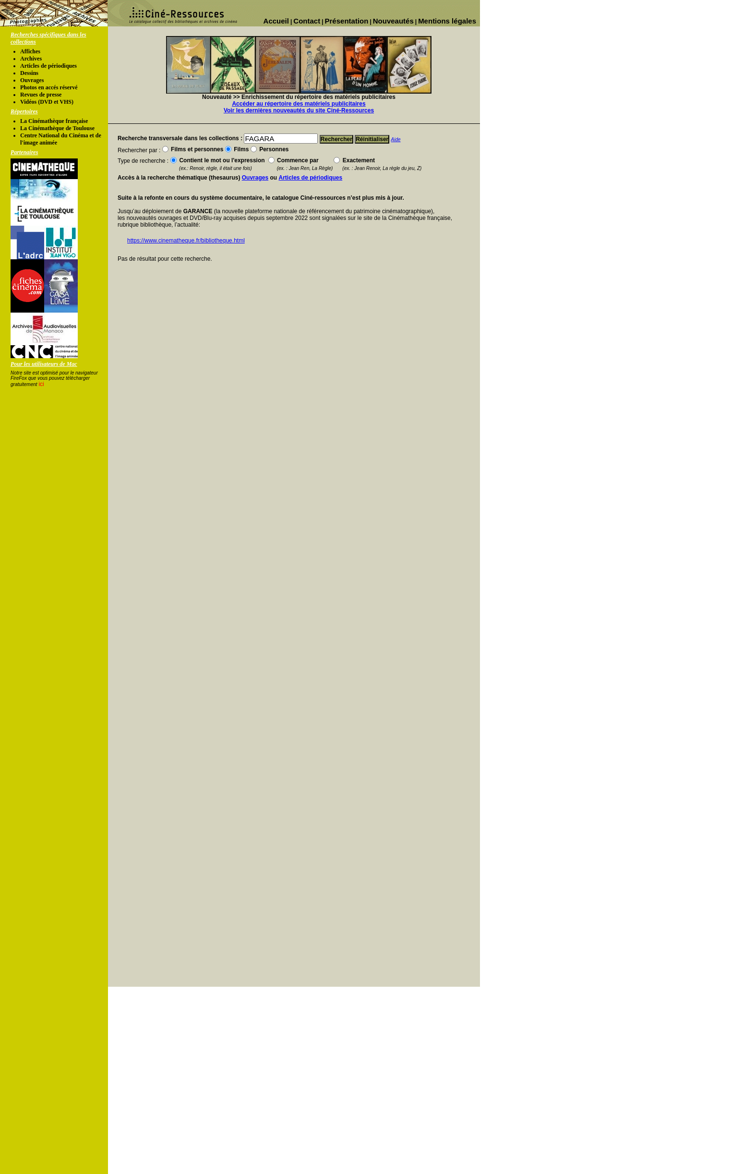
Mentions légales (447, 21)
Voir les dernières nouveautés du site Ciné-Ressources (299, 110)
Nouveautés (393, 21)
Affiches (30, 51)
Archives (31, 58)
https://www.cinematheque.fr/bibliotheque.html (186, 240)
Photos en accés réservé (49, 87)
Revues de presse (40, 94)
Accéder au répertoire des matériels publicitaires (298, 103)
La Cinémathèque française (54, 121)
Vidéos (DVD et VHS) (46, 101)
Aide (396, 139)
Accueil (276, 21)
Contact (306, 21)
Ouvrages (32, 80)
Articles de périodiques (48, 65)
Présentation (347, 21)
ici (41, 384)
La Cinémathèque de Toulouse (57, 128)
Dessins (29, 73)
